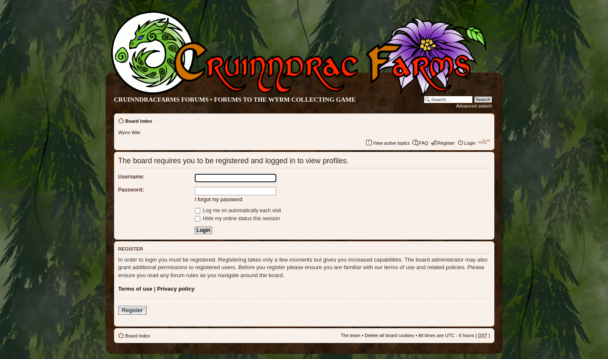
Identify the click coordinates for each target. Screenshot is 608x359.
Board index (139, 121)
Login (470, 143)
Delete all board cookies (389, 335)
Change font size (484, 141)
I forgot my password (218, 199)
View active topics (391, 143)
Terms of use (135, 289)
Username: (131, 177)
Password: (131, 190)
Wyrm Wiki (129, 132)
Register (446, 143)
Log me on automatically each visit (238, 210)
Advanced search (474, 105)
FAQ (423, 143)
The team (350, 335)
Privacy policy (176, 289)
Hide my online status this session (237, 218)
